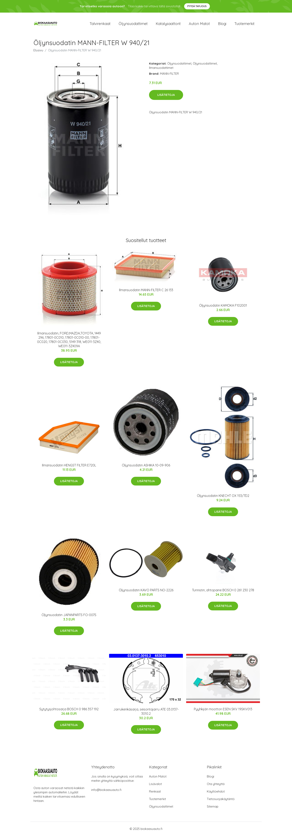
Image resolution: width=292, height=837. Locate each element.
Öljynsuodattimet (133, 24)
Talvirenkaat (100, 24)
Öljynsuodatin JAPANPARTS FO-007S (69, 616)
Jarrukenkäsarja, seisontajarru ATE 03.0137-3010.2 (146, 712)
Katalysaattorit (168, 24)
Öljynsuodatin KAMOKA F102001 (223, 307)
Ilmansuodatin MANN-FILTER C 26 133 (146, 291)
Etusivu (38, 51)
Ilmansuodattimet (161, 69)
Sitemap (212, 808)
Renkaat (155, 793)
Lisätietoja (166, 96)
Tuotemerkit (244, 24)
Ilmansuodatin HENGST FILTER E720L (69, 466)
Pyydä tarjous (197, 6)
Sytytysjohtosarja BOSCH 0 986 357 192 (69, 710)
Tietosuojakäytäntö (221, 800)
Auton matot (199, 24)
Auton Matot (157, 778)
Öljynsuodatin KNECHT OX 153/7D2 (223, 497)
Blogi (222, 24)
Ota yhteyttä (215, 785)
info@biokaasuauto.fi (106, 791)
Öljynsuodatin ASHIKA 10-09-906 (146, 466)
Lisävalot (155, 785)
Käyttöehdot (216, 793)
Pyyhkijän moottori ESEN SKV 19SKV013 (223, 710)
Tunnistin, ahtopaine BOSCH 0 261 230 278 (223, 591)
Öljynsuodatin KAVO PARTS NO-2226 (146, 591)
